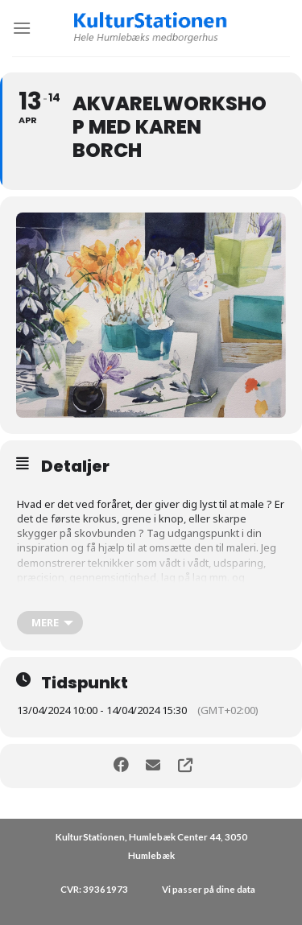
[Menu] (21, 27)
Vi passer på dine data (208, 889)
